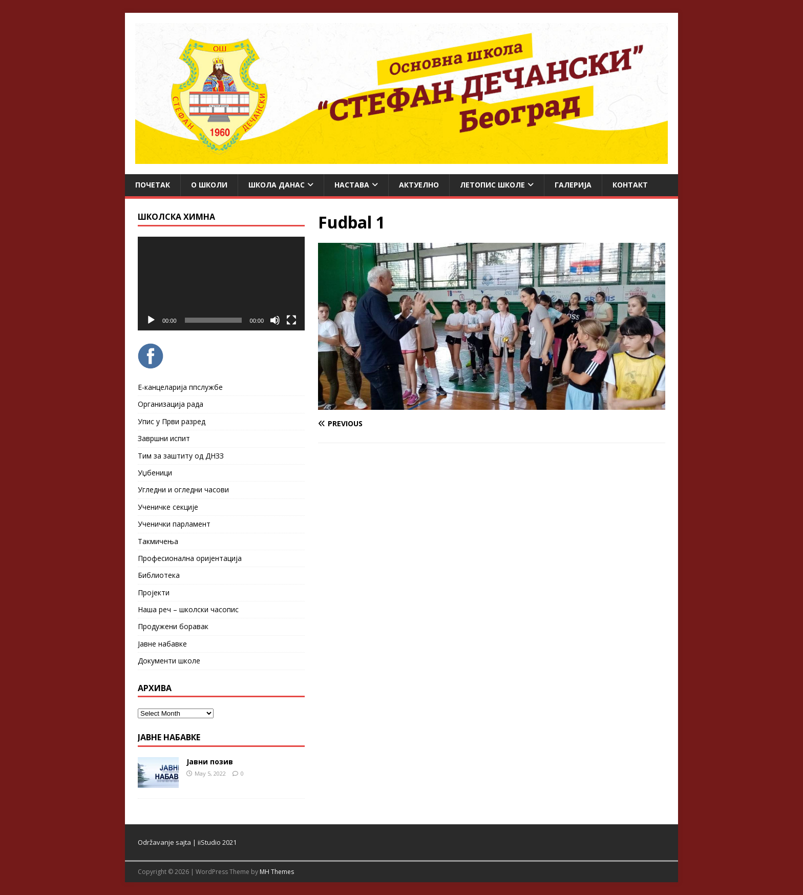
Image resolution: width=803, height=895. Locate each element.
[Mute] (275, 320)
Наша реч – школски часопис (188, 609)
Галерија (573, 185)
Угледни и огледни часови (183, 489)
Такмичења (158, 541)
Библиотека (159, 575)
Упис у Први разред (171, 421)
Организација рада (170, 404)
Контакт (630, 185)
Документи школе (169, 660)
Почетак (152, 185)
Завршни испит (164, 438)
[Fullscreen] (291, 320)
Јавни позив (209, 761)
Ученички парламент (174, 524)
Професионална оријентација (190, 558)
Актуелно (419, 185)
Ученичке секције (168, 507)
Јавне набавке (162, 644)
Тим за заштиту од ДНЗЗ (181, 456)
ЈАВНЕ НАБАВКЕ (169, 737)
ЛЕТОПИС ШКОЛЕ (492, 185)
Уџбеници (155, 472)
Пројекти (154, 592)
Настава (351, 185)
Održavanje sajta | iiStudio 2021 (187, 842)
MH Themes (277, 871)
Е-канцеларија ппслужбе (180, 387)
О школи (209, 185)
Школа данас (276, 185)
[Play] (151, 320)
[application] (221, 283)
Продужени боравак (173, 626)
